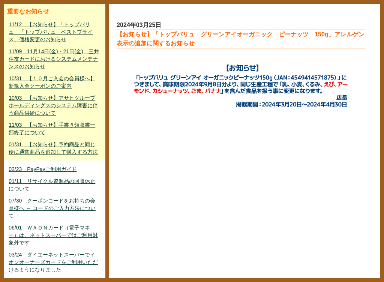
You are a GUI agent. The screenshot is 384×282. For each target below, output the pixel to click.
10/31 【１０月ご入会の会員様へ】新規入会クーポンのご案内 (52, 82)
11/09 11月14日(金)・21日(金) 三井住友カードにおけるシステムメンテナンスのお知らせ (54, 58)
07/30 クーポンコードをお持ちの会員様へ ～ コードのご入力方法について (52, 208)
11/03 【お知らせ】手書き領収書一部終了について (52, 128)
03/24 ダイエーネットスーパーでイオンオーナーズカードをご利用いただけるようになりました (53, 262)
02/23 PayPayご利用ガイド (42, 169)
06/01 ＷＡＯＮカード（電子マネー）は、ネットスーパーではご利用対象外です (53, 235)
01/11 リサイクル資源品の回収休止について (52, 185)
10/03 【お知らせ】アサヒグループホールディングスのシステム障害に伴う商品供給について (53, 105)
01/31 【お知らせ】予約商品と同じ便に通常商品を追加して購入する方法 (53, 148)
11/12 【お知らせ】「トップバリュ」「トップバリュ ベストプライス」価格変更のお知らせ (51, 31)
